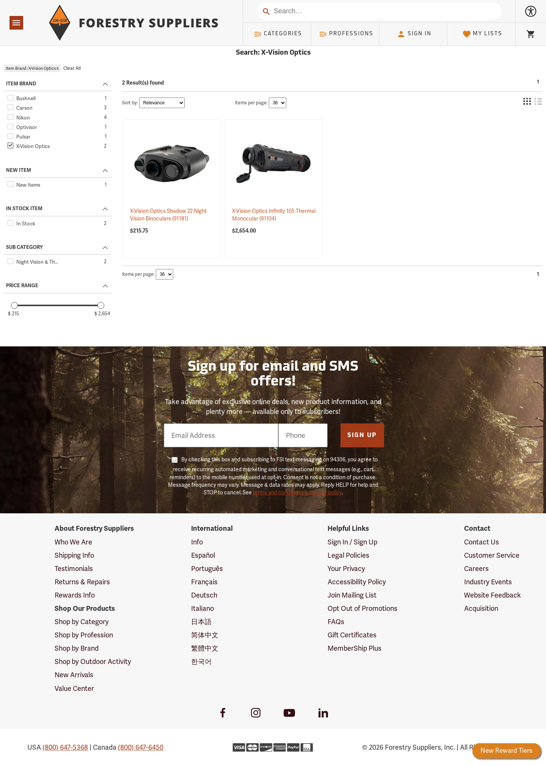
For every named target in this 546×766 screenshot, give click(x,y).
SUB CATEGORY (24, 247)
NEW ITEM (18, 170)
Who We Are (73, 542)
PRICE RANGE (22, 286)
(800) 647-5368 (65, 747)
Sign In (414, 34)
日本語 (201, 621)
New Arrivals (74, 674)
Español (203, 555)
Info (197, 542)
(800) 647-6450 (140, 747)
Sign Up (362, 436)
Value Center (74, 688)
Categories (278, 34)
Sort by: (130, 103)
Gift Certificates (352, 635)
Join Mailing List (352, 595)
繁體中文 (204, 648)
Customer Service (491, 555)
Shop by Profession (84, 635)
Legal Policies (348, 555)
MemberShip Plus (354, 648)
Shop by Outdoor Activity (93, 661)
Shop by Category (82, 621)
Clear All (72, 68)
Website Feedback (492, 595)
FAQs (336, 621)
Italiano (202, 608)
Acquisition (481, 608)
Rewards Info (75, 595)
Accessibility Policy (357, 581)
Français (204, 581)
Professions (346, 34)
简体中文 (204, 635)
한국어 (201, 661)
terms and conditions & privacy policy (297, 492)
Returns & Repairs (82, 581)
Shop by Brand (77, 648)
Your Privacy (346, 568)
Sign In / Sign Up (352, 542)
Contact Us (481, 542)
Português (207, 568)
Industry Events (488, 581)
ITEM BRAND (21, 84)
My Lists (482, 34)
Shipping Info (74, 555)
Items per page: (251, 103)
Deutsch (204, 595)
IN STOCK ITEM (24, 209)
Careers (476, 568)
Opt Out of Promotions (362, 608)
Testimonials (74, 568)
